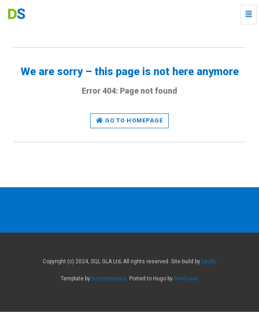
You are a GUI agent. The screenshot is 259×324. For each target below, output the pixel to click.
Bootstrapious (109, 278)
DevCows (186, 278)
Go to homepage (129, 120)
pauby (208, 261)
